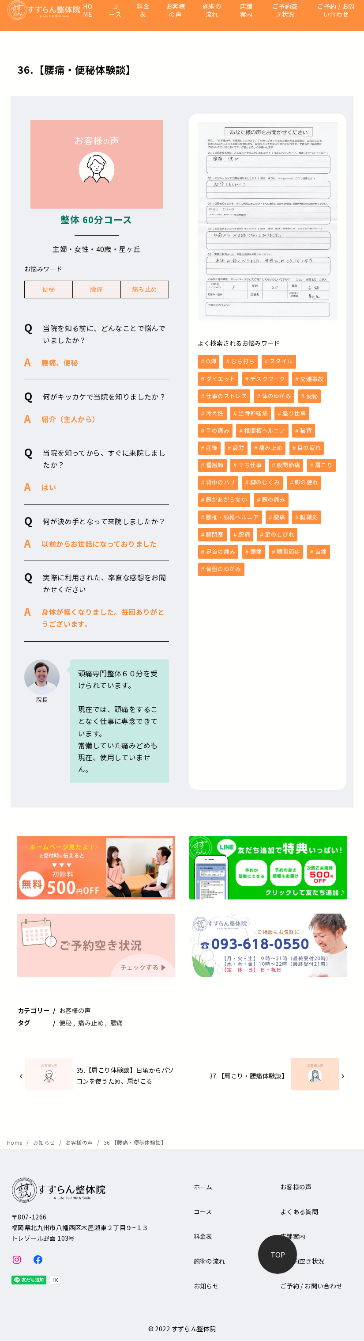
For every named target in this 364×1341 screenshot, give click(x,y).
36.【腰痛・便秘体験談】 (135, 1142)
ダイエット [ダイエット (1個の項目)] (221, 378)
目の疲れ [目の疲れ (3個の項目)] (309, 445)
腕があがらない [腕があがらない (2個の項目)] (226, 495)
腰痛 (96, 289)
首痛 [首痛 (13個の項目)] (321, 546)
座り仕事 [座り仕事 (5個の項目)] (294, 412)
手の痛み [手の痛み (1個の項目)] (217, 428)
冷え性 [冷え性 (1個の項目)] (215, 412)
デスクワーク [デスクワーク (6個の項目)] (267, 378)
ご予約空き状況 (285, 10)
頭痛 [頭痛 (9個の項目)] (256, 546)
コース (115, 10)
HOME (87, 10)
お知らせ (44, 1142)
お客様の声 (175, 10)
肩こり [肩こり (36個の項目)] (324, 462)
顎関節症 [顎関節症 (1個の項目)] (288, 546)
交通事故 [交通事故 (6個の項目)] (311, 378)
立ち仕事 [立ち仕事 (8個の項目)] (250, 462)
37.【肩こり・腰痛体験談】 (248, 1075)
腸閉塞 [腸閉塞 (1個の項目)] (215, 530)
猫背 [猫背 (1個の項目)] (306, 428)
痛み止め (145, 289)
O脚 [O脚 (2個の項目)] (211, 361)
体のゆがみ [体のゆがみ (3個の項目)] (277, 395)
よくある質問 (299, 1211)
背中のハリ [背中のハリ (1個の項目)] (221, 479)
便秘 (48, 289)
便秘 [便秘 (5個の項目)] (312, 395)
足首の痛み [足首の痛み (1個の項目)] (221, 546)
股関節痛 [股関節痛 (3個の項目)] (288, 462)
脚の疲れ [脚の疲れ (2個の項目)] (306, 479)
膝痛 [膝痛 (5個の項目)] (244, 530)
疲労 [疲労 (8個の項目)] (238, 445)
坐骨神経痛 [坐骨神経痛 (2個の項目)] (253, 412)
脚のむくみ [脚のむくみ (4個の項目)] (265, 479)
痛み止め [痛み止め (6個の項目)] (270, 445)
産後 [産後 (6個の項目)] (212, 445)
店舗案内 (246, 10)
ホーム (203, 1186)
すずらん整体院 (194, 1328)
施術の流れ (212, 10)
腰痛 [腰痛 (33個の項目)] (279, 513)
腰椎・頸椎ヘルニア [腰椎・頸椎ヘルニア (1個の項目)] (232, 513)
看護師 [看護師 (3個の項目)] (215, 462)
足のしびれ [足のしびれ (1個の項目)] (279, 530)
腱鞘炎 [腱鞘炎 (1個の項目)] (309, 513)
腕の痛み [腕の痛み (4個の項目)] (273, 495)
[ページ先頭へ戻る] (277, 1254)
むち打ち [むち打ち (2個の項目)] (243, 361)
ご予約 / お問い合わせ (335, 10)
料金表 (143, 10)
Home (15, 1142)
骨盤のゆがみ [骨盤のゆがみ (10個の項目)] (223, 563)
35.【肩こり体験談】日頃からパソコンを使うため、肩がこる (125, 1075)
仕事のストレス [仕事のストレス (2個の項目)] (226, 395)
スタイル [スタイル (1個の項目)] (281, 361)
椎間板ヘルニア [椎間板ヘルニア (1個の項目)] (264, 428)
